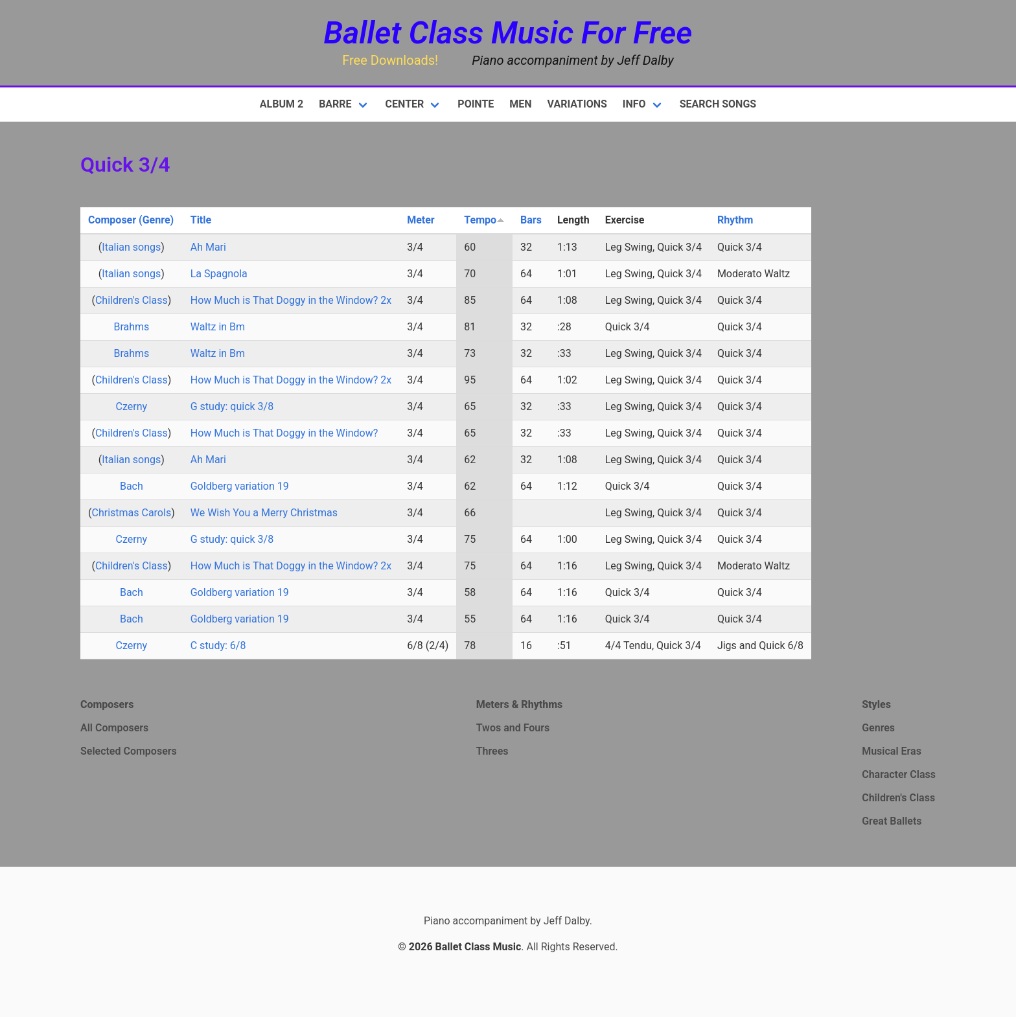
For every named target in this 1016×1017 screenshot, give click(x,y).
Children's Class (131, 300)
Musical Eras (891, 751)
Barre (335, 104)
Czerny (132, 406)
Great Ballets (891, 821)
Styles (876, 704)
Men (520, 104)
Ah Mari (208, 247)
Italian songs (131, 247)
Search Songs (718, 104)
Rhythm (735, 220)
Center (405, 104)
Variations (577, 104)
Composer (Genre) (131, 220)
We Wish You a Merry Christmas (264, 513)
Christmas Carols (131, 513)
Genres (878, 728)
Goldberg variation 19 (239, 486)
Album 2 (281, 104)
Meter (421, 220)
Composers (106, 704)
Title (200, 220)
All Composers (114, 728)
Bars (531, 220)
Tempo (484, 220)
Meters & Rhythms (519, 704)
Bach (131, 486)
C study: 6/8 (218, 645)
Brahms (131, 327)
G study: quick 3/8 (231, 406)
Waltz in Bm (217, 327)
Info (634, 104)
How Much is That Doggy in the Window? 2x (290, 300)
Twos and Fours (513, 728)
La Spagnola (219, 274)
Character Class (899, 774)
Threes (492, 751)
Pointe (475, 104)
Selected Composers (128, 751)
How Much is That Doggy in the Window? (284, 433)
